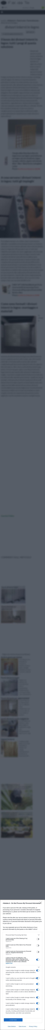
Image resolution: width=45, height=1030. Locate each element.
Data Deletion (12, 1026)
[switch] (37, 939)
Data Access (22, 1026)
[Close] (41, 903)
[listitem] (22, 935)
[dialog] (22, 965)
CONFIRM (13, 1020)
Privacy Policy (33, 1026)
